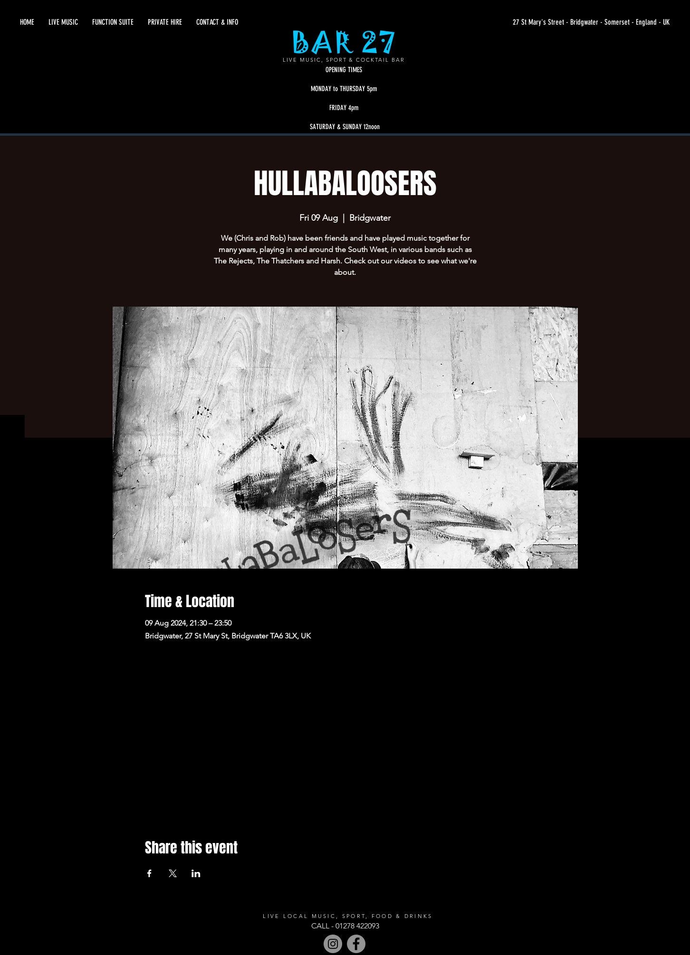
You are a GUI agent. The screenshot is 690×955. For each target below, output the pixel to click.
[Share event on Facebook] (149, 873)
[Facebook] (356, 944)
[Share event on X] (172, 873)
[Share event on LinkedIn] (196, 873)
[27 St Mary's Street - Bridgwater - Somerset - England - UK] (580, 22)
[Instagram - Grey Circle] (333, 944)
